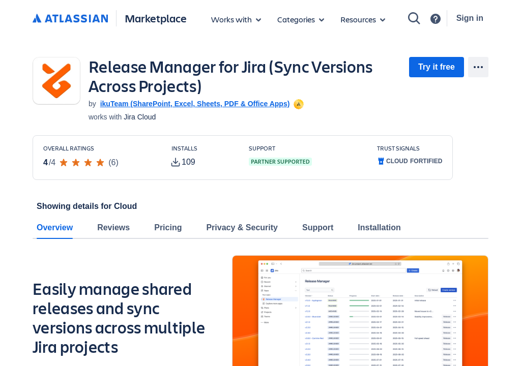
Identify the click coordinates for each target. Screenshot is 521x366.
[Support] (435, 19)
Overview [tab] (55, 227)
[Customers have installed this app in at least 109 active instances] (202, 156)
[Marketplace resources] (362, 19)
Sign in (469, 18)
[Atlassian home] (70, 19)
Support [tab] (317, 227)
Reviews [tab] (113, 227)
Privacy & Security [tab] (242, 227)
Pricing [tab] (168, 227)
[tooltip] (298, 104)
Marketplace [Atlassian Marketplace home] (156, 18)
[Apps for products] (236, 19)
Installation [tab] (379, 227)
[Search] (414, 18)
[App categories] (300, 19)
